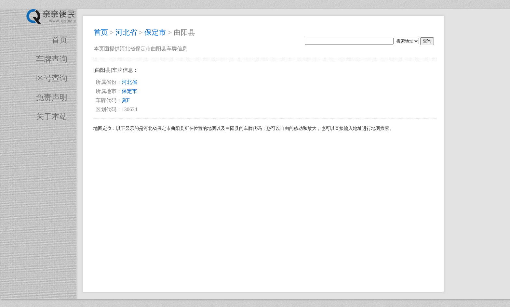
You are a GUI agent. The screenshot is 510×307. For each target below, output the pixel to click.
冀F (126, 100)
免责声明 (51, 97)
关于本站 (51, 116)
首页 (59, 40)
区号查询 (51, 78)
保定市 (155, 32)
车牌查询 (51, 59)
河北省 (126, 32)
